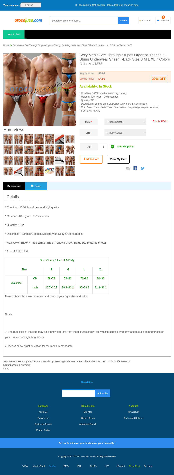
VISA (25, 466)
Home (6, 45)
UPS (107, 466)
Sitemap (148, 466)
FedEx (93, 466)
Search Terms (88, 418)
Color (88, 122)
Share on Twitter (143, 168)
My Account (133, 412)
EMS (66, 466)
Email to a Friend (128, 168)
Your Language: (11, 5)
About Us (43, 412)
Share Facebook (136, 168)
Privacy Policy (43, 430)
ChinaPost (134, 466)
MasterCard (39, 466)
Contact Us (43, 418)
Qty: (89, 146)
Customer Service (43, 424)
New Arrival (14, 34)
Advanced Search (87, 424)
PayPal (52, 466)
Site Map (88, 412)
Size (88, 133)
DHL (80, 466)
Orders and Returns (133, 418)
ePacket (120, 466)
